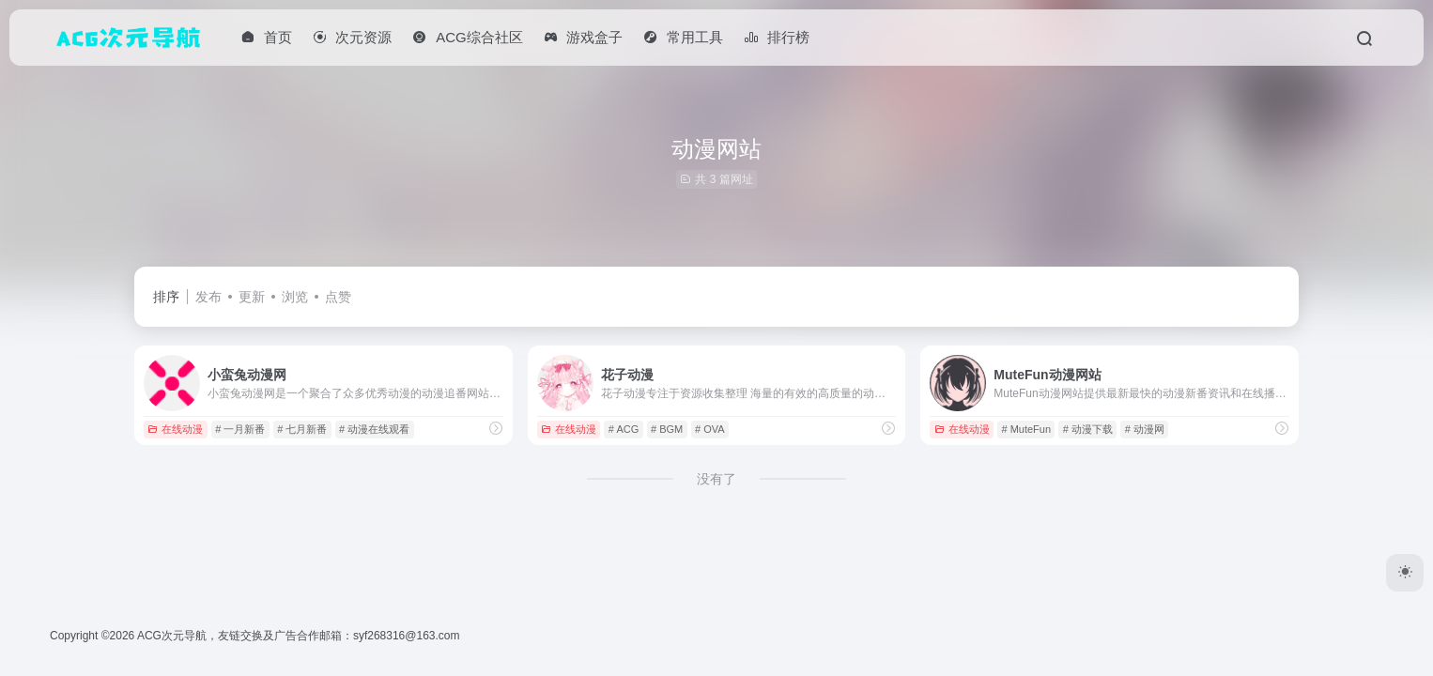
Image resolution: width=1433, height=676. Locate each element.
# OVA (710, 429)
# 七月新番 (302, 429)
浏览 (295, 296)
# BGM (667, 429)
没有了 (716, 478)
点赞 (338, 296)
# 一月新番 (240, 429)
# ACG (624, 429)
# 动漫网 (1144, 429)
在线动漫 (175, 429)
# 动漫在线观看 (374, 429)
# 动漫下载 (1088, 429)
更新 (252, 296)
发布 (208, 296)
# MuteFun (1026, 429)
